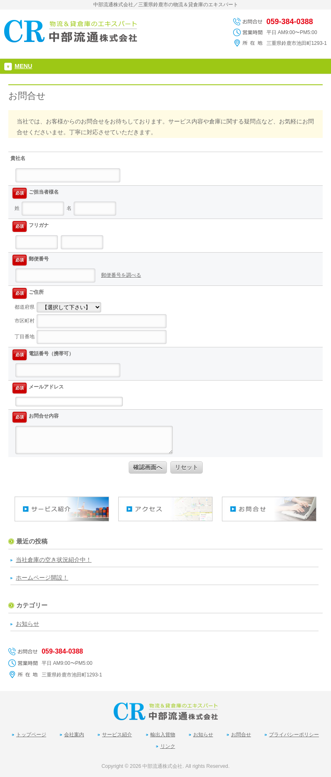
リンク (167, 746)
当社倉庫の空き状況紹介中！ (54, 559)
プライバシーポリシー (294, 734)
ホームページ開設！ (42, 577)
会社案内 (74, 734)
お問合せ (241, 734)
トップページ (31, 734)
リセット (186, 467)
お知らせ (27, 623)
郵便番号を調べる (121, 275)
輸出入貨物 (162, 734)
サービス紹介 (117, 734)
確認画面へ (147, 467)
